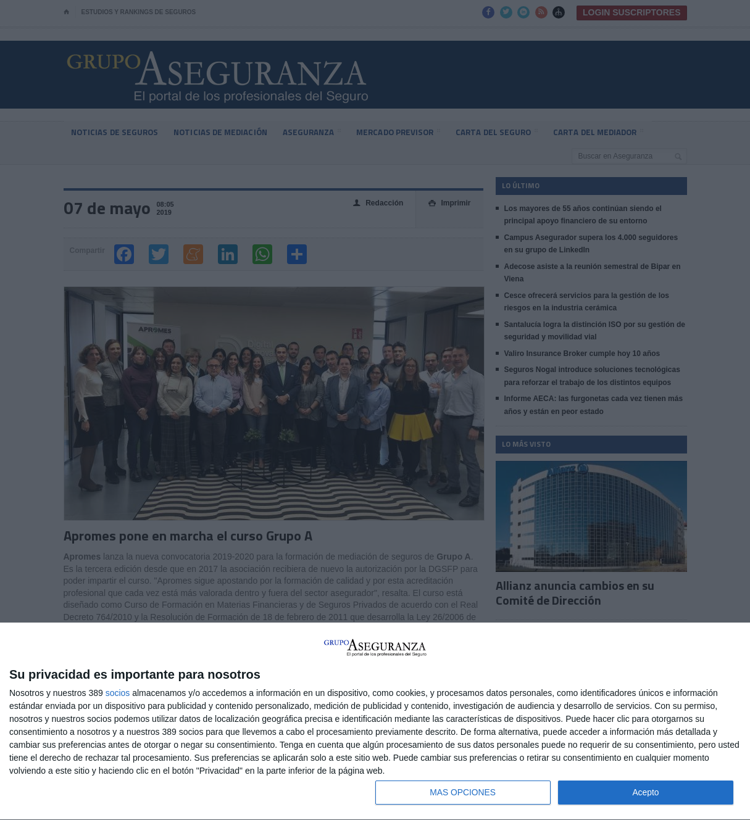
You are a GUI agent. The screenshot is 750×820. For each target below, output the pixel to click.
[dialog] (375, 721)
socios (118, 692)
